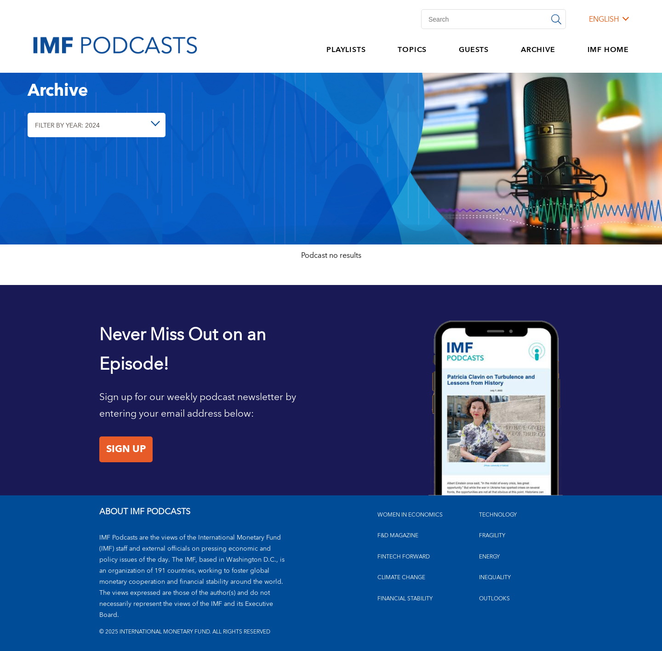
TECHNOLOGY (498, 515)
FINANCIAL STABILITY (405, 599)
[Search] (493, 19)
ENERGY (489, 557)
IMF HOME (608, 49)
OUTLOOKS (494, 599)
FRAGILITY (492, 536)
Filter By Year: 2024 (67, 125)
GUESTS (474, 49)
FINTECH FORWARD (403, 557)
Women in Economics (410, 515)
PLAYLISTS (345, 49)
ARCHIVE (538, 49)
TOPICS (412, 49)
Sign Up (126, 449)
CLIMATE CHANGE (401, 577)
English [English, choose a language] (604, 19)
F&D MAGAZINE (397, 536)
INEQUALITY (495, 577)
